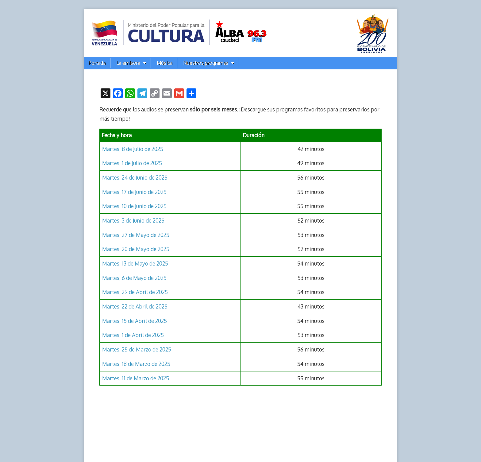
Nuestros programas (205, 63)
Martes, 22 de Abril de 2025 (134, 306)
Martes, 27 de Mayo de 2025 (135, 234)
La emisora (128, 63)
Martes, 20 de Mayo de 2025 (135, 249)
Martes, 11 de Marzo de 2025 (135, 378)
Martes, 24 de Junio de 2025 (134, 177)
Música (164, 63)
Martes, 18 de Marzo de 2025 (136, 363)
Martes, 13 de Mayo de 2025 (135, 263)
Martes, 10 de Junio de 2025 (134, 206)
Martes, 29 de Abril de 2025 (135, 292)
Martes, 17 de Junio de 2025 (134, 191)
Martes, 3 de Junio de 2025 (133, 220)
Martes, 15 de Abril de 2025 (134, 320)
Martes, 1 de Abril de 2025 (133, 335)
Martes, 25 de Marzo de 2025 (136, 349)
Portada (97, 63)
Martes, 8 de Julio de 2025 (132, 149)
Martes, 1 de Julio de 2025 (132, 163)
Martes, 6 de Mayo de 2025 (134, 277)
